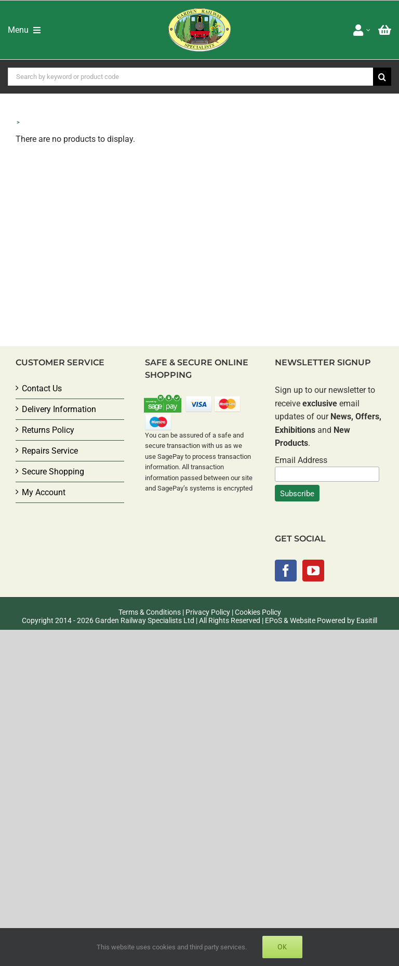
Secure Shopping (53, 472)
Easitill (366, 620)
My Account (43, 492)
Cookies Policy (258, 612)
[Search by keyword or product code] (190, 77)
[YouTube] (313, 570)
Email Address (301, 460)
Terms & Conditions (149, 612)
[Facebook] (286, 570)
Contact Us (42, 388)
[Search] (382, 77)
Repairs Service (50, 451)
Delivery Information (59, 409)
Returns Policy (48, 430)
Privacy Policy (207, 612)
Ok (282, 946)
